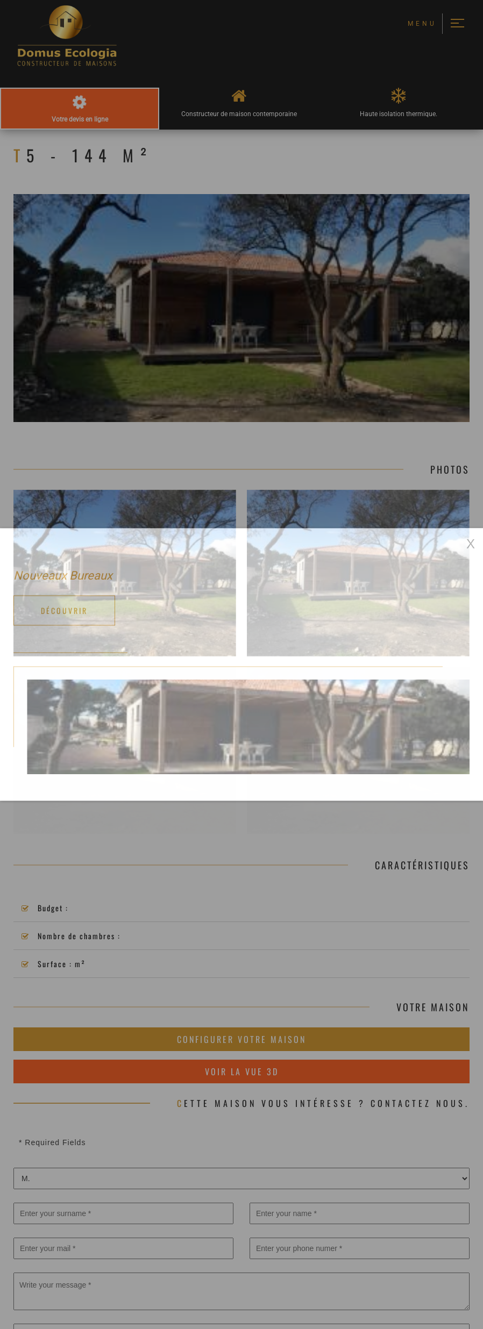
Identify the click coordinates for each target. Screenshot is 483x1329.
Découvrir (64, 610)
